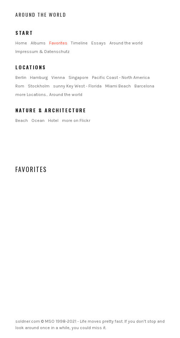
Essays (98, 43)
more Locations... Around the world (48, 94)
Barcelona (144, 86)
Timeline (79, 43)
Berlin (20, 77)
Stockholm (39, 86)
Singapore (78, 77)
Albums (38, 43)
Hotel (53, 120)
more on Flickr (76, 120)
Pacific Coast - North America (121, 77)
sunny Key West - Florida (77, 86)
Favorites (58, 43)
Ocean (38, 120)
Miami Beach (118, 86)
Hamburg (39, 77)
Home (21, 43)
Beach (21, 120)
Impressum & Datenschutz (42, 51)
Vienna (58, 77)
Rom (19, 86)
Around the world (40, 14)
